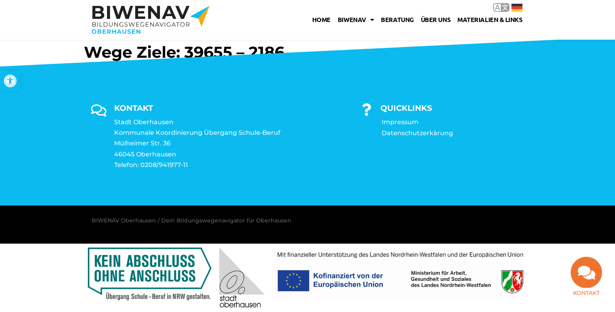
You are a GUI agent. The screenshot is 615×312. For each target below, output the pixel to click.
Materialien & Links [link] (489, 19)
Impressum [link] (400, 122)
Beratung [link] (397, 19)
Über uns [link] (435, 19)
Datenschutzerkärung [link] (417, 133)
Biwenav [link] (356, 20)
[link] (10, 81)
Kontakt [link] (586, 289)
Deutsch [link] (516, 8)
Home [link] (321, 19)
